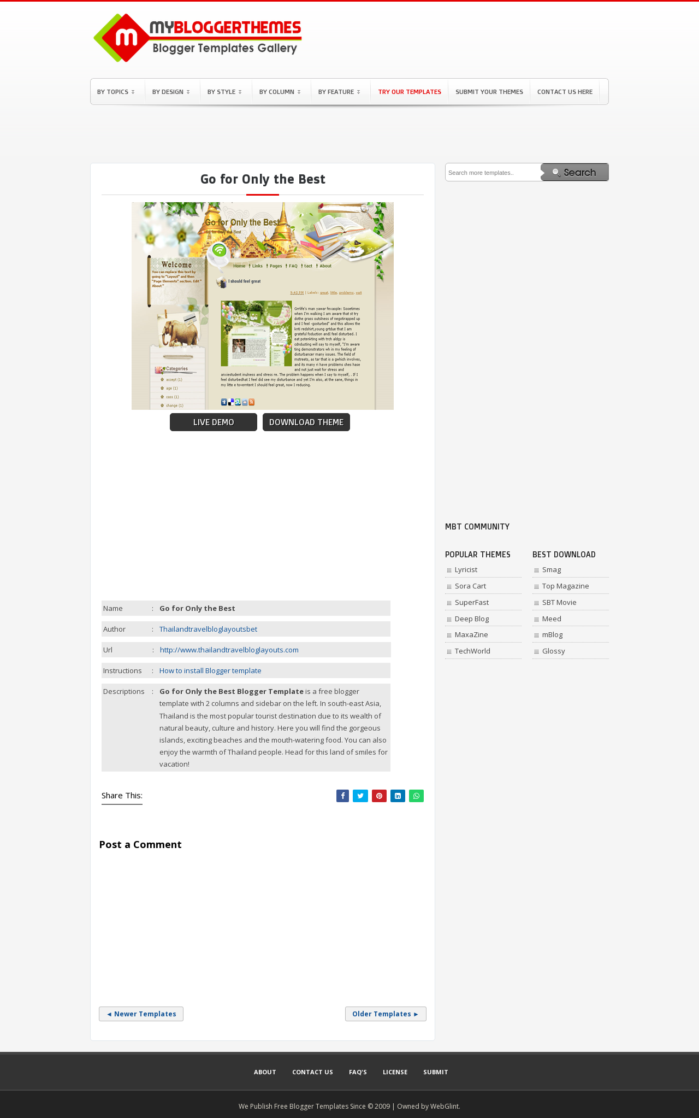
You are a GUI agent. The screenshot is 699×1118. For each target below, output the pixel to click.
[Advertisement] (349, 133)
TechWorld (472, 651)
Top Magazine (565, 586)
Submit (435, 1072)
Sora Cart (470, 586)
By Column (279, 91)
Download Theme (306, 422)
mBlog (552, 634)
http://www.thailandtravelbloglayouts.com (229, 650)
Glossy (553, 651)
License (395, 1072)
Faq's (358, 1072)
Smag (551, 569)
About (265, 1072)
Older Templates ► (385, 1014)
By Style (224, 91)
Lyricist (466, 569)
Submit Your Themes (489, 91)
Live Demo (213, 422)
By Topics (115, 91)
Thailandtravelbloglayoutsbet (208, 629)
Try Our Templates (409, 91)
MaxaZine (471, 634)
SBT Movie (559, 602)
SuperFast (472, 602)
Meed (551, 618)
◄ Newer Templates (141, 1014)
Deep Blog (472, 618)
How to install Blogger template (210, 670)
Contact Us (312, 1072)
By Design (170, 91)
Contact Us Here (565, 91)
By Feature (339, 91)
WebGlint (444, 1106)
